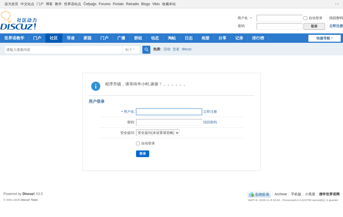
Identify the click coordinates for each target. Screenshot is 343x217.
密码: (131, 122)
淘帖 (172, 38)
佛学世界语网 (329, 194)
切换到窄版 (337, 4)
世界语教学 (14, 38)
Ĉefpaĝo (89, 4)
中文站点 (27, 4)
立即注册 (336, 26)
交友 (176, 49)
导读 (71, 38)
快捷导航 (323, 38)
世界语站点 (72, 4)
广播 (121, 38)
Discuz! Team (29, 199)
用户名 (243, 18)
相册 (206, 38)
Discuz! (29, 194)
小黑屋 (310, 194)
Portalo (118, 4)
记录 (239, 38)
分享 (222, 38)
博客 (49, 4)
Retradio (132, 4)
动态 (155, 38)
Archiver (281, 194)
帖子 (128, 50)
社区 (54, 38)
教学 (58, 4)
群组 (138, 38)
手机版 (296, 194)
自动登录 (313, 18)
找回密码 (336, 18)
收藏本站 (169, 4)
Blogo (145, 4)
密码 (241, 26)
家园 (87, 38)
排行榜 (258, 38)
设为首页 (11, 4)
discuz (187, 49)
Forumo (104, 4)
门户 (40, 4)
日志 (189, 38)
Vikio (156, 4)
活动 (166, 49)
